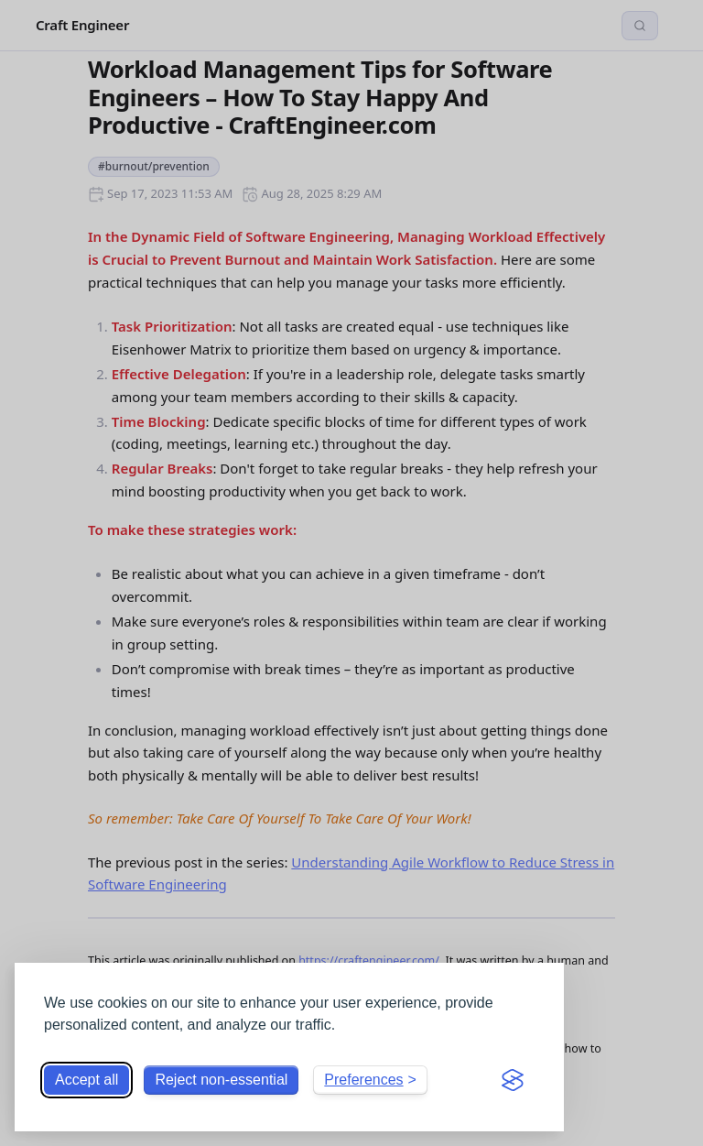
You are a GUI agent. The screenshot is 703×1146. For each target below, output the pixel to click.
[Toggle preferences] (370, 1080)
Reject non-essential (221, 1079)
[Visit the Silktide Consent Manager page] (513, 1080)
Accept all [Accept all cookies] (86, 1079)
